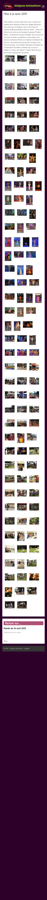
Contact (26, 648)
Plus (5, 641)
